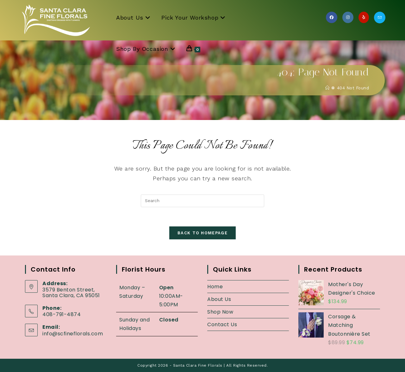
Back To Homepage (202, 233)
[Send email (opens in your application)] (379, 17)
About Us (219, 299)
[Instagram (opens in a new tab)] (347, 17)
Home (215, 286)
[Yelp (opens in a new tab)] (363, 17)
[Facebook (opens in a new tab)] (331, 17)
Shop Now (220, 311)
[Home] (327, 88)
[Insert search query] (202, 201)
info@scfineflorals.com (72, 333)
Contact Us (222, 324)
